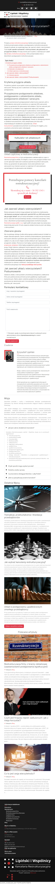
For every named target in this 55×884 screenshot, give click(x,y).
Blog (18, 8)
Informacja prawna (10, 853)
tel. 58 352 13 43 (28, 5)
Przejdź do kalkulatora (27, 147)
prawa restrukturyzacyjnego (19, 43)
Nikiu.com (33, 873)
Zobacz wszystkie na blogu (14, 626)
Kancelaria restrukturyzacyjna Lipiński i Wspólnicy (18, 36)
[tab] (27, 428)
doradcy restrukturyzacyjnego (16, 54)
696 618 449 (11, 845)
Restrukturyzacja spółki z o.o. (13, 223)
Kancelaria (8, 807)
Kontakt (27, 197)
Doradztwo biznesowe (12, 819)
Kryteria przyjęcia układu (14, 63)
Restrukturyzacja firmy (11, 157)
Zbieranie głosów (14, 75)
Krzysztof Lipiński (25, 352)
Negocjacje (9, 821)
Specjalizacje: (9, 809)
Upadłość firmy (10, 815)
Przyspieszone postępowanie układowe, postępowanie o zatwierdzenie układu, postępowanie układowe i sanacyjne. (28, 66)
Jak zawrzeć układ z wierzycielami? (18, 73)
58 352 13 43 (10, 843)
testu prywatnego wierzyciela (31, 265)
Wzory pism (8, 851)
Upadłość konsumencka (12, 817)
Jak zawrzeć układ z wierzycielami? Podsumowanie (23, 77)
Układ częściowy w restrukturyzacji (19, 71)
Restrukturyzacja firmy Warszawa (15, 813)
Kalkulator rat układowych (16, 69)
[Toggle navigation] (39, 14)
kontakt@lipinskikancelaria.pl (28, 2)
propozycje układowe (11, 245)
